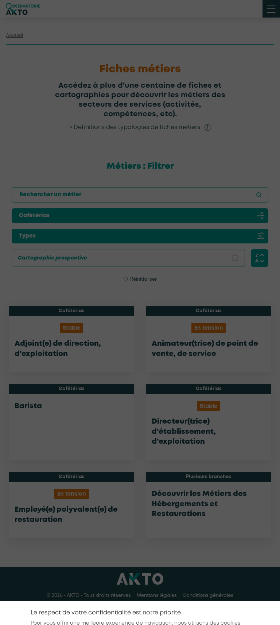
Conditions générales (208, 596)
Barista (28, 406)
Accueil (14, 36)
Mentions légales (157, 596)
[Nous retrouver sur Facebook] (123, 610)
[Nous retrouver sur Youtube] (157, 610)
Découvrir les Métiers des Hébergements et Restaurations (199, 504)
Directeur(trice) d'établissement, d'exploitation (184, 431)
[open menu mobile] (271, 9)
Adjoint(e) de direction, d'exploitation (58, 348)
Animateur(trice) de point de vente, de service (205, 348)
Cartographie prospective (52, 258)
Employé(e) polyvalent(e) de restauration (66, 514)
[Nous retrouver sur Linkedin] (140, 610)
